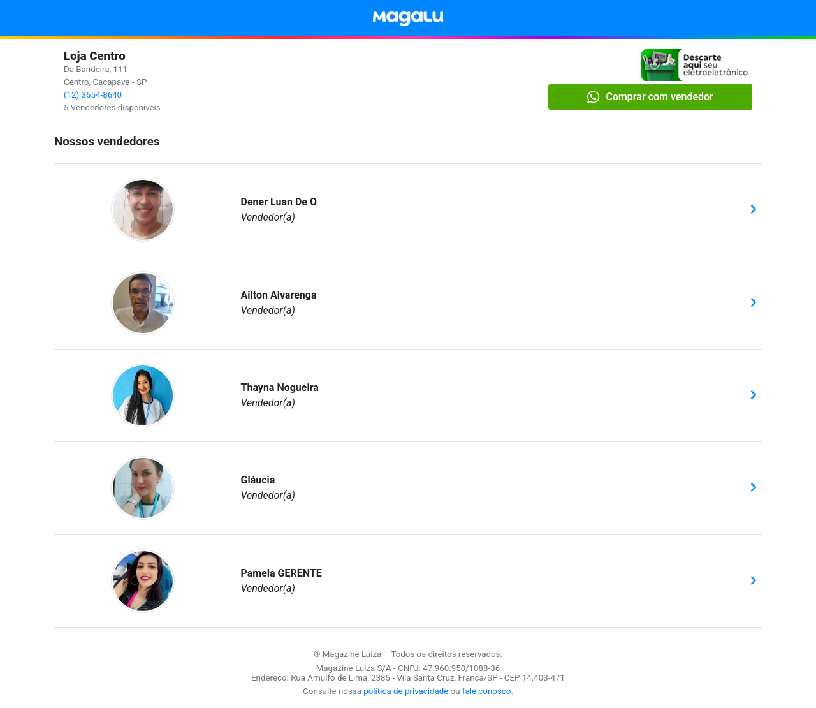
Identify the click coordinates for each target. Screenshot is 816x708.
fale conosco (486, 691)
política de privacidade (405, 691)
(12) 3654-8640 (93, 95)
